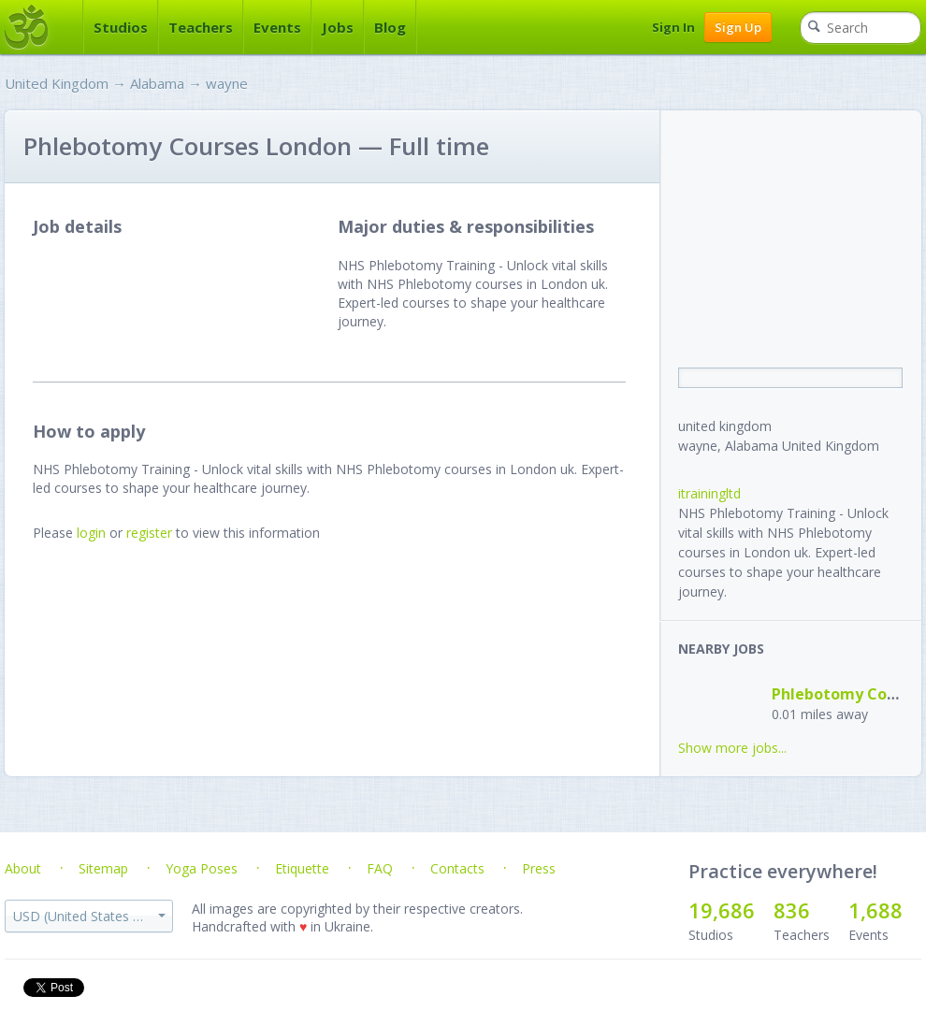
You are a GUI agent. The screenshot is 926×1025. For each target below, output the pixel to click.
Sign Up (738, 27)
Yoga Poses (202, 868)
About (23, 868)
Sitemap (103, 868)
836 (792, 910)
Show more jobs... (732, 748)
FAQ (380, 868)
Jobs (338, 27)
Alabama (157, 83)
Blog (390, 27)
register (149, 532)
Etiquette (302, 868)
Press (539, 868)
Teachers (200, 27)
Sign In (673, 27)
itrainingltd (709, 493)
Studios (121, 27)
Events (277, 27)
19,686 (721, 910)
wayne (227, 83)
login (91, 532)
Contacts (457, 868)
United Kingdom (57, 83)
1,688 (875, 910)
